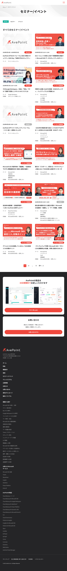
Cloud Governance (7, 517)
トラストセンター (39, 559)
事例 (4, 373)
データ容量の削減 (7, 429)
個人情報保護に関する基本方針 (18, 559)
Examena (5, 544)
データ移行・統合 (7, 419)
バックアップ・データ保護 (9, 437)
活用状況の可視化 (7, 424)
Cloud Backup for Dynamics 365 (11, 509)
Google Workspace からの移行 (10, 413)
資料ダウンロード (8, 393)
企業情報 (5, 383)
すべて (5, 21)
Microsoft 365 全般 (7, 472)
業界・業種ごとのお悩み (9, 454)
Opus (4, 528)
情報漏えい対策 (6, 443)
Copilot (4, 480)
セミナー (13, 21)
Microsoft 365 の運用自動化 (9, 421)
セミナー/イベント (8, 376)
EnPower (5, 534)
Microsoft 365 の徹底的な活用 (10, 445)
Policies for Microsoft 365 (9, 525)
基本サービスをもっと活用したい (11, 451)
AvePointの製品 (7, 492)
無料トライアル (7, 396)
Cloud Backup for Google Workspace (12, 501)
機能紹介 (5, 369)
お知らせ (5, 386)
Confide (5, 531)
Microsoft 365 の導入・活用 (9, 405)
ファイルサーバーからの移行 (10, 416)
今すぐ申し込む (33, 310)
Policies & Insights (7, 520)
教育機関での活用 (7, 459)
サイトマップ (6, 559)
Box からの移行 (6, 410)
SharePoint (5, 477)
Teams (4, 474)
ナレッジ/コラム (7, 379)
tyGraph (5, 536)
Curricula (5, 542)
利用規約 (30, 559)
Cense (4, 539)
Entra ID (5, 488)
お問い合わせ (6, 389)
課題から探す (6, 402)
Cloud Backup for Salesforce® (10, 504)
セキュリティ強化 (7, 435)
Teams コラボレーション (9, 432)
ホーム (4, 363)
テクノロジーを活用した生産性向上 (11, 448)
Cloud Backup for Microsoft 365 (10, 498)
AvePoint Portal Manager (9, 550)
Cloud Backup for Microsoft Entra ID (11, 512)
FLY (4, 515)
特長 (4, 366)
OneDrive (5, 482)
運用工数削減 (6, 427)
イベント (20, 21)
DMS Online (6, 547)
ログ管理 (5, 440)
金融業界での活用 (7, 462)
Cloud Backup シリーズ (8, 496)
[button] (63, 2)
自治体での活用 (6, 456)
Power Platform (7, 485)
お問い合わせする (33, 332)
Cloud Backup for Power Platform (11, 507)
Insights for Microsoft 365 (9, 523)
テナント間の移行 (7, 408)
